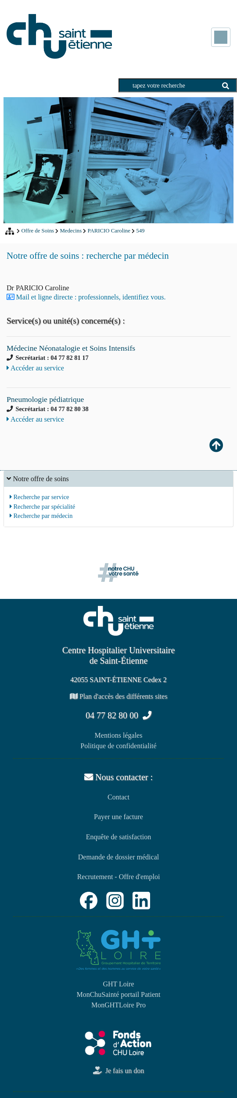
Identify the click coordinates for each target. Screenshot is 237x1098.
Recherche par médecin (41, 515)
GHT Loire (118, 984)
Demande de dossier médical (118, 857)
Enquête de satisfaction (118, 837)
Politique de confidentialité (118, 746)
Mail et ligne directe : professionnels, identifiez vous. (91, 297)
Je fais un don (118, 1070)
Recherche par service (39, 496)
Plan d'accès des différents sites (119, 696)
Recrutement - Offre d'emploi (118, 876)
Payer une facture (118, 816)
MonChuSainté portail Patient (118, 994)
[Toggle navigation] (220, 37)
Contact (118, 797)
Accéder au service (35, 368)
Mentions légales (119, 735)
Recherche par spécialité (42, 506)
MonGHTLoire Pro (118, 1005)
